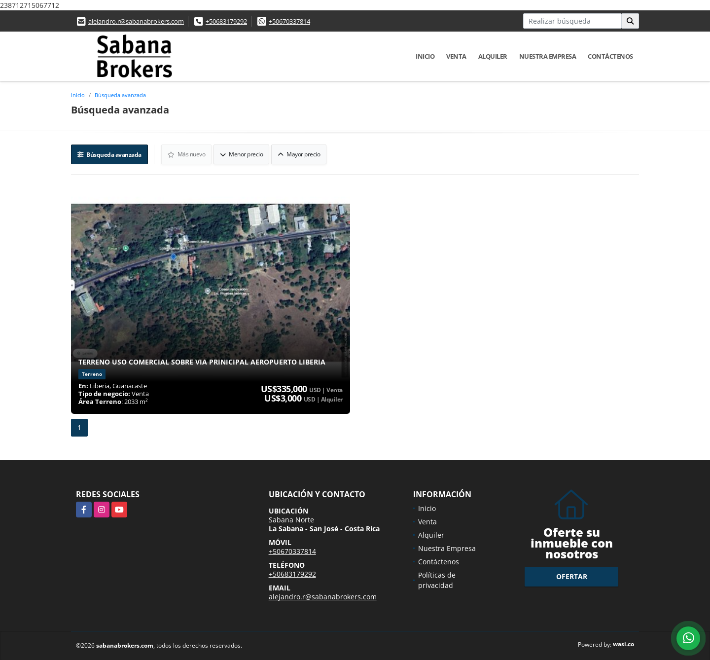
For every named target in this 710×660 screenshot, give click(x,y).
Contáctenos (610, 56)
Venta (456, 56)
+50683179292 (226, 21)
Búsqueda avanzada (120, 95)
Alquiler (492, 56)
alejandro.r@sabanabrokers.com (136, 21)
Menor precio (241, 154)
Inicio (425, 56)
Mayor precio (299, 154)
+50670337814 (289, 21)
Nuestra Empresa (547, 56)
